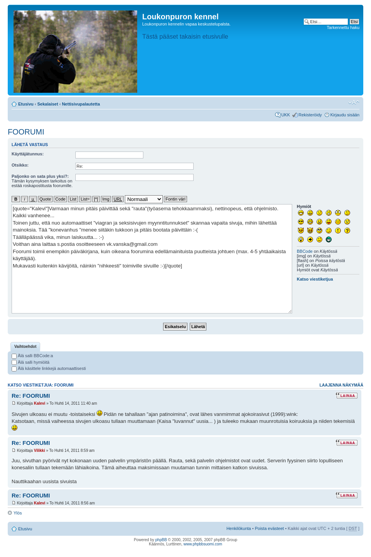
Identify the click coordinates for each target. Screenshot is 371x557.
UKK (285, 114)
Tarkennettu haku (343, 27)
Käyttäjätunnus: (28, 154)
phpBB (161, 540)
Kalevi (39, 403)
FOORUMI (26, 132)
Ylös (18, 513)
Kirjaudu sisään (344, 114)
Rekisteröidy (310, 114)
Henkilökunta (238, 528)
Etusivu (26, 104)
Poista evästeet (269, 528)
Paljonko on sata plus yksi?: (40, 176)
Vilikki (39, 450)
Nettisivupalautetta (81, 104)
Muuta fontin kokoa (353, 102)
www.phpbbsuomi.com (203, 544)
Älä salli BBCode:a (32, 355)
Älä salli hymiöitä (30, 362)
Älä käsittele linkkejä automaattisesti (49, 368)
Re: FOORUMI (31, 395)
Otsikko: (20, 165)
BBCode (305, 251)
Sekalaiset (47, 104)
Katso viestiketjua (315, 279)
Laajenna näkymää (341, 385)
